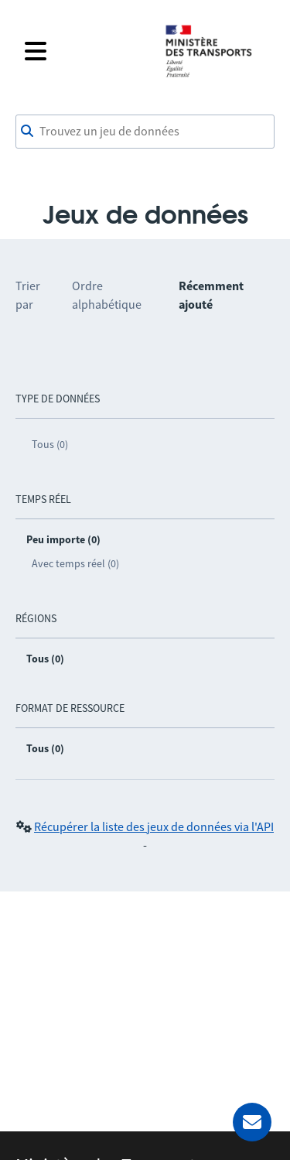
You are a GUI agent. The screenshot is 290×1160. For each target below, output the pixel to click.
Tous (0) (50, 444)
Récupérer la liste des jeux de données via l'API (154, 826)
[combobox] (145, 132)
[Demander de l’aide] (252, 1122)
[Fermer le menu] (85, 51)
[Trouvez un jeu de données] (145, 132)
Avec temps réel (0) (75, 563)
